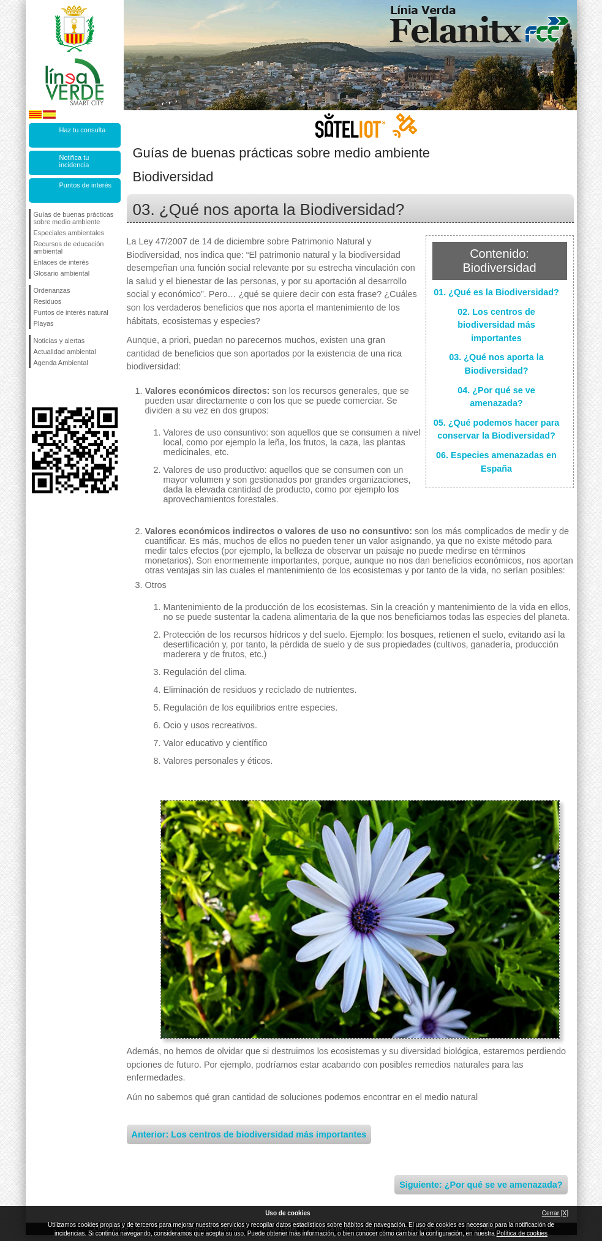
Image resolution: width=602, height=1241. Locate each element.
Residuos (48, 301)
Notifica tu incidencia (74, 161)
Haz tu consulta (82, 130)
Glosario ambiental (62, 273)
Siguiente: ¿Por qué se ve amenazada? (480, 1185)
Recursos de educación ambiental (69, 247)
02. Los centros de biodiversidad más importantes (496, 325)
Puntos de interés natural (71, 312)
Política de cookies (522, 1233)
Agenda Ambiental (61, 362)
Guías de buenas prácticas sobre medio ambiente (74, 218)
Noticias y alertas (59, 340)
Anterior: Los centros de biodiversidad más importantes (249, 1134)
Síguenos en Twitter (56, 387)
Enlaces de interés (61, 262)
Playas (44, 323)
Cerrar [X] (555, 1213)
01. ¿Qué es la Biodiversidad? (496, 292)
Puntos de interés (85, 185)
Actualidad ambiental (65, 351)
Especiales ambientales (69, 232)
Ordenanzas (52, 290)
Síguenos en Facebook (36, 387)
